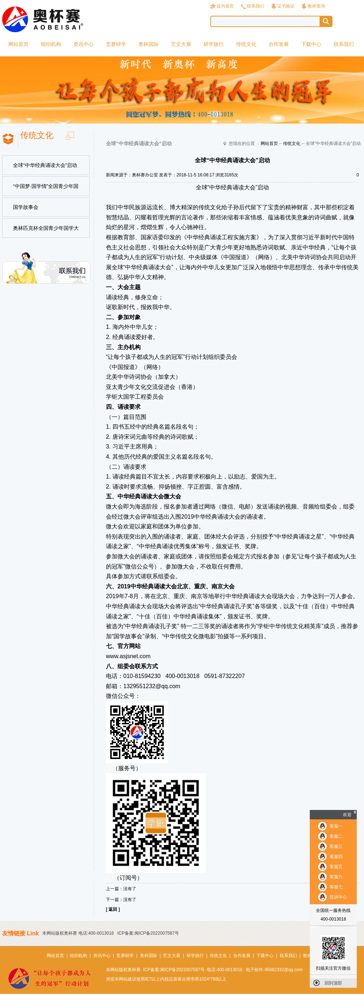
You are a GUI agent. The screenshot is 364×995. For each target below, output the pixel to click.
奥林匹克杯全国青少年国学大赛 (46, 231)
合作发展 (279, 44)
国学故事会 (25, 207)
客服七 (336, 886)
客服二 (336, 836)
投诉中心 (338, 897)
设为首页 (225, 6)
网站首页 (18, 44)
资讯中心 (83, 44)
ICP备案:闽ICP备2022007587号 (148, 933)
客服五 (336, 866)
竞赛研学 (116, 44)
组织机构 (51, 44)
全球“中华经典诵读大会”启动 (45, 165)
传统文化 (246, 44)
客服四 (336, 856)
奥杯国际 (148, 44)
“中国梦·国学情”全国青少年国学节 (45, 189)
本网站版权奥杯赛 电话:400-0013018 (78, 933)
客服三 (336, 846)
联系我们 (255, 6)
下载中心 (311, 44)
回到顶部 (333, 983)
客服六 (336, 876)
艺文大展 (181, 44)
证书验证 (286, 6)
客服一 (336, 826)
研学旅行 (214, 44)
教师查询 (316, 6)
